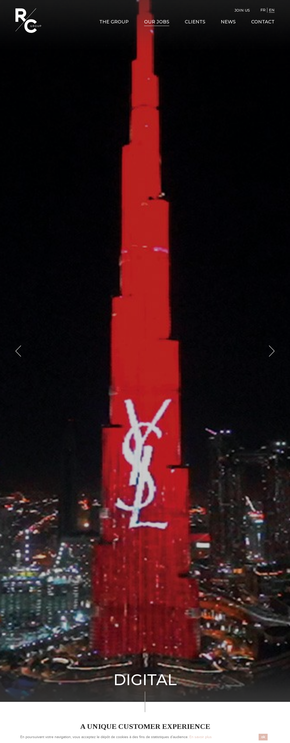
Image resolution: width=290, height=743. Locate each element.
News (228, 22)
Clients (195, 22)
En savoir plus (200, 737)
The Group (114, 22)
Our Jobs (156, 22)
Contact (263, 22)
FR (263, 10)
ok (263, 737)
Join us (242, 10)
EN (272, 10)
